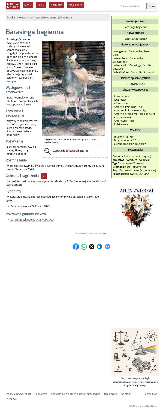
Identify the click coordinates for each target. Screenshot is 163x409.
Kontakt (126, 394)
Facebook (11, 399)
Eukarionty (130, 156)
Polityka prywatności (18, 394)
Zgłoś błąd (151, 394)
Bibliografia (111, 394)
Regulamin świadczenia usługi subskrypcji (75, 394)
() (32, 219)
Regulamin (41, 394)
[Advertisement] (135, 280)
